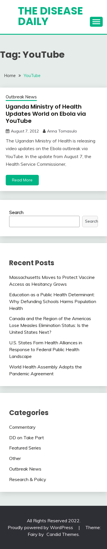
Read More (22, 180)
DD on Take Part (26, 437)
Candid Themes (63, 534)
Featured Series (25, 448)
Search (16, 212)
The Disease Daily (50, 16)
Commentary (22, 427)
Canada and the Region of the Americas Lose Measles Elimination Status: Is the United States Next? (50, 325)
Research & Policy (27, 479)
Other (15, 458)
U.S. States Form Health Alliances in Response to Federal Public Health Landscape (45, 349)
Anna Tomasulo (62, 131)
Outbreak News (21, 97)
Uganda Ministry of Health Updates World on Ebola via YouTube (46, 114)
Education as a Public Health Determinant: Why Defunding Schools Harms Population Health (52, 301)
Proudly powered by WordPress (41, 527)
